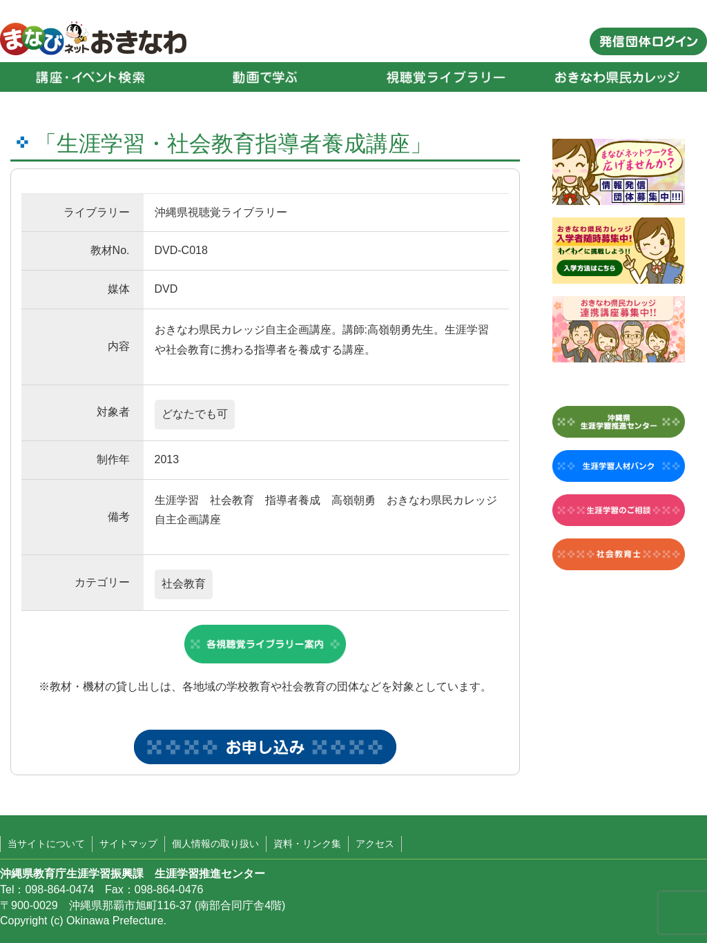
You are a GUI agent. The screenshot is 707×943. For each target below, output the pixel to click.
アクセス (375, 843)
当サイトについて (46, 843)
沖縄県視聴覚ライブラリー (221, 212)
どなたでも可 (195, 414)
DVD (166, 289)
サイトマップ (128, 843)
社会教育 (184, 584)
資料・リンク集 (307, 843)
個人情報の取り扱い (215, 843)
